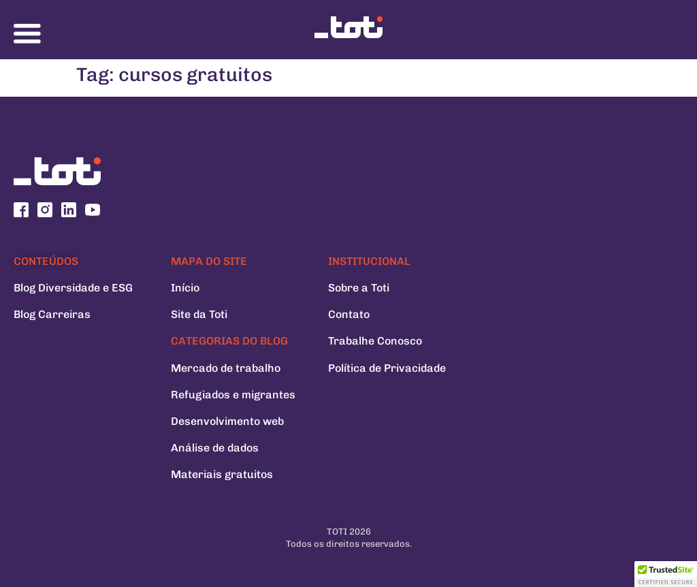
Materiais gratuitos (222, 474)
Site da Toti (199, 314)
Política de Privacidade (387, 368)
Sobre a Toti (358, 287)
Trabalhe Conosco (375, 340)
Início (185, 287)
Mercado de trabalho (225, 368)
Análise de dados (215, 447)
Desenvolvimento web (227, 421)
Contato (349, 314)
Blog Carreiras (52, 314)
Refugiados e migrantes (233, 394)
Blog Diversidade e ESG (73, 287)
